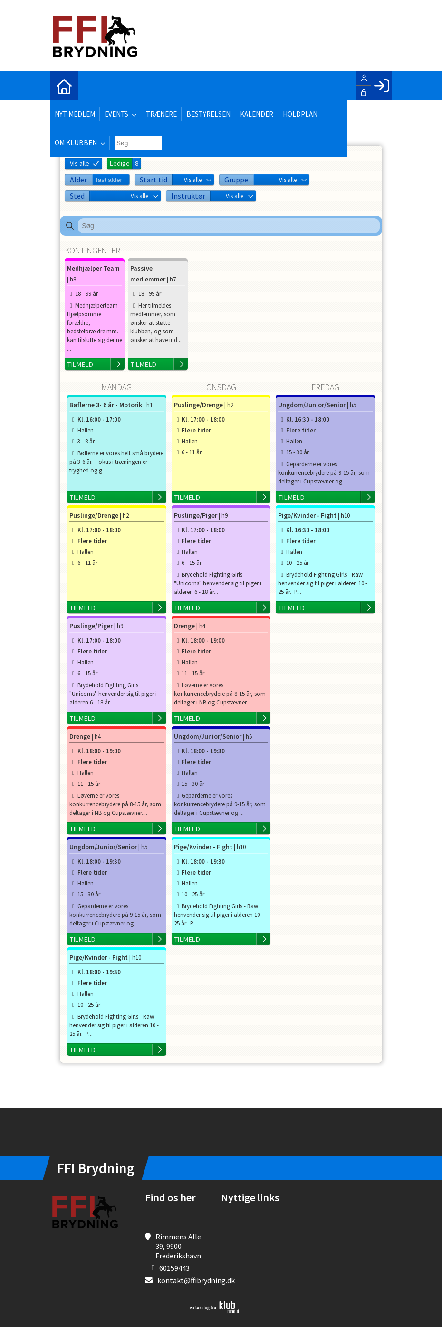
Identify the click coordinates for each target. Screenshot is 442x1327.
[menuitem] (64, 85)
